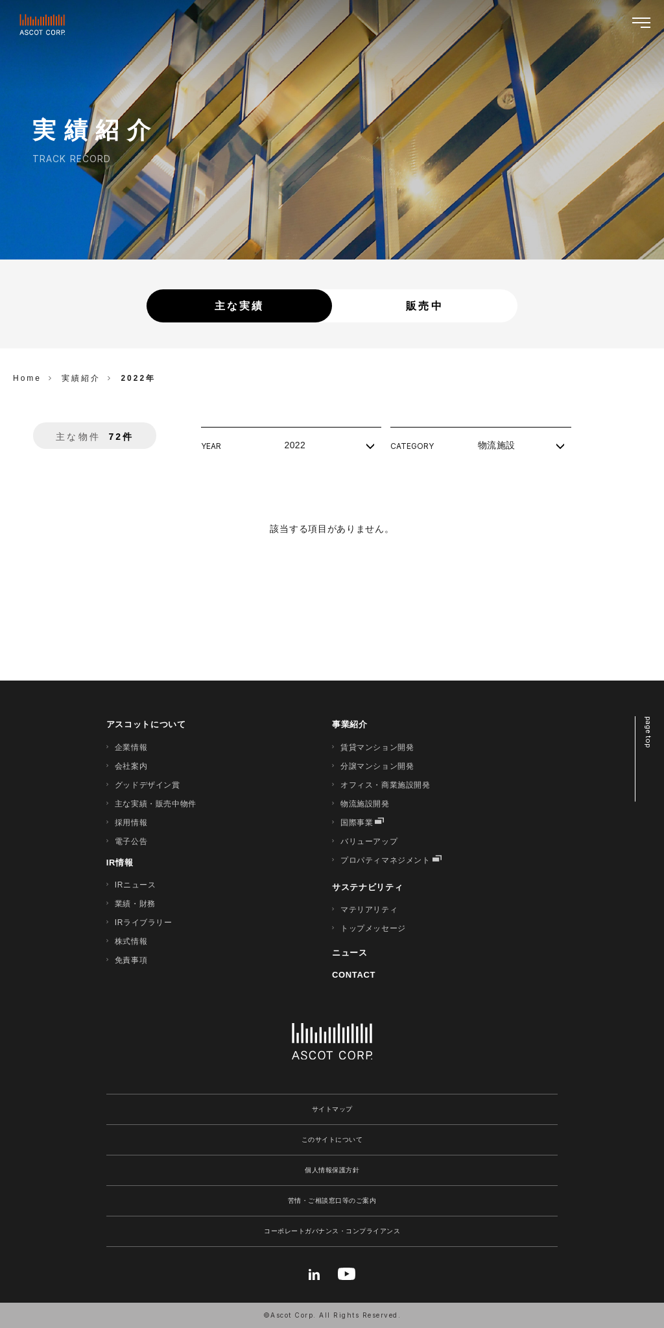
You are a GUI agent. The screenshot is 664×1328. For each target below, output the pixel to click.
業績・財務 (135, 903)
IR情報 (120, 862)
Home (27, 378)
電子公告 (131, 841)
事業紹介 (350, 724)
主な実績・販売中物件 (155, 803)
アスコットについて (146, 724)
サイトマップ (332, 1109)
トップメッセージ (373, 928)
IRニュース (135, 884)
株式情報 (131, 941)
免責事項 (131, 960)
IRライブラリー (143, 922)
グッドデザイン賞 (147, 785)
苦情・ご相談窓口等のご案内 (332, 1200)
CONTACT (353, 975)
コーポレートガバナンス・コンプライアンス (332, 1231)
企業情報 (131, 747)
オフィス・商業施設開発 (385, 785)
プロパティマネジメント (385, 860)
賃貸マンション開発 (377, 747)
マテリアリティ (368, 909)
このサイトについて (332, 1139)
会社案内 (131, 766)
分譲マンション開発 (377, 766)
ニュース (350, 953)
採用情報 (131, 822)
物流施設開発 (365, 803)
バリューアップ (368, 841)
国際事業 (356, 822)
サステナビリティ (367, 887)
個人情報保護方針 (332, 1170)
